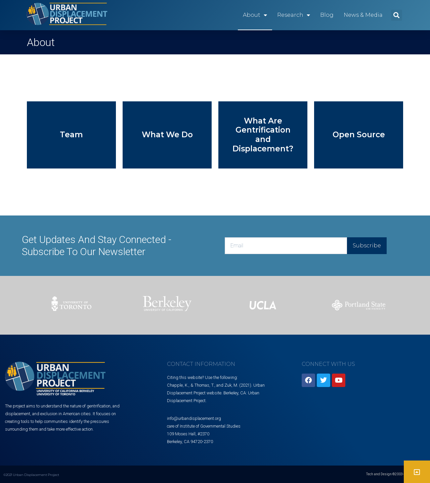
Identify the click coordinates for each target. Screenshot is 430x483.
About (255, 15)
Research (293, 15)
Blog (327, 15)
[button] (396, 15)
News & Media (363, 15)
